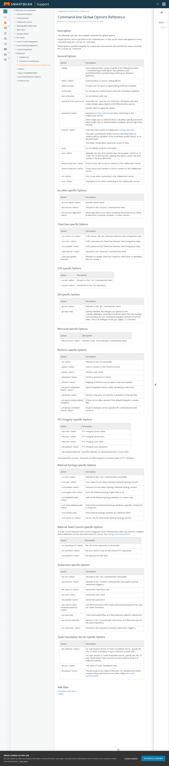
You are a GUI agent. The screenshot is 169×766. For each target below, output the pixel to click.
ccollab (60, 693)
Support (43, 4)
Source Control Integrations (27, 41)
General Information (24, 14)
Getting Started (22, 18)
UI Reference (24, 57)
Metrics (21, 69)
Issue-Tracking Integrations (27, 45)
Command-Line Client (67, 691)
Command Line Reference (29, 61)
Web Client (21, 30)
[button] (163, 4)
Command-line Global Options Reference (34, 65)
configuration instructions (119, 534)
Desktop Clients (23, 34)
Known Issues (24, 81)
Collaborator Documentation (25, 10)
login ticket (102, 113)
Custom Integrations (24, 49)
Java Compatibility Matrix (28, 73)
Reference (21, 53)
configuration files (127, 130)
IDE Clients (21, 38)
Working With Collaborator (27, 26)
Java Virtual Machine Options (30, 77)
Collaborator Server (24, 22)
